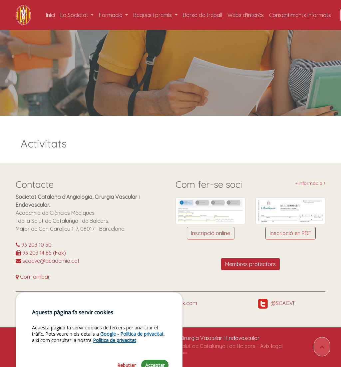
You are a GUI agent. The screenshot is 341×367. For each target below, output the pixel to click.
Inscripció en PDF (290, 233)
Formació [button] (111, 15)
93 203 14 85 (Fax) (41, 252)
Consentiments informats (300, 15)
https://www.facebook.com (157, 303)
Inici (52, 14)
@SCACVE (277, 303)
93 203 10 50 (34, 244)
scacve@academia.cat (48, 260)
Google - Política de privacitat (132, 348)
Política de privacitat (114, 354)
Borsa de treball (202, 15)
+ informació (310, 183)
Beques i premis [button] (153, 15)
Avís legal (271, 346)
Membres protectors (250, 264)
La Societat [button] (75, 15)
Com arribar (33, 276)
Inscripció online (210, 233)
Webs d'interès (245, 15)
